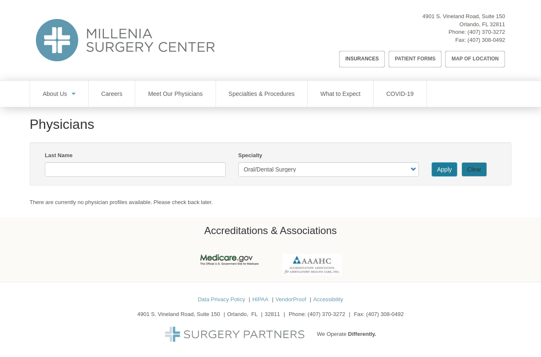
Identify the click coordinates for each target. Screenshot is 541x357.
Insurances (362, 59)
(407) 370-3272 (486, 32)
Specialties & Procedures (262, 93)
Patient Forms (415, 59)
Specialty (250, 155)
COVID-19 (400, 93)
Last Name (59, 155)
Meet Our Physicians (175, 93)
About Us (55, 93)
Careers (112, 93)
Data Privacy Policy (221, 299)
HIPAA (260, 299)
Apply (444, 169)
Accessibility (328, 299)
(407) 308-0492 (486, 40)
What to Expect (340, 93)
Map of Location (475, 59)
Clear (474, 169)
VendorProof (291, 299)
